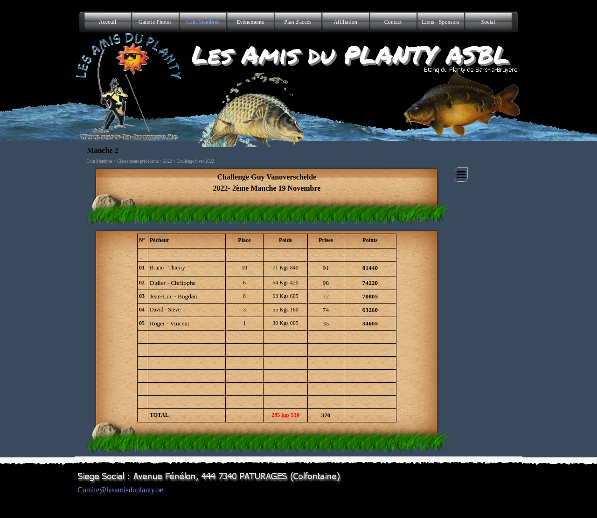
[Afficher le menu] (460, 174)
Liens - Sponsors (440, 22)
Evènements (250, 22)
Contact (393, 22)
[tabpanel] (267, 183)
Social (488, 22)
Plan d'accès (297, 22)
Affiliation (345, 22)
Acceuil (107, 22)
